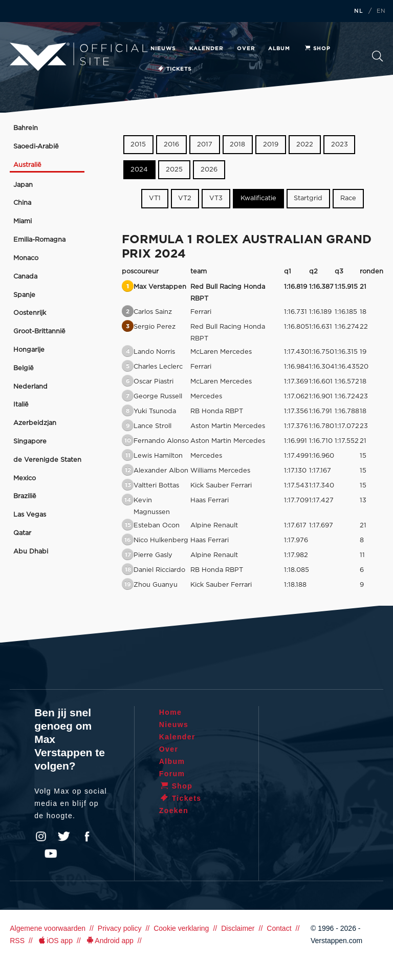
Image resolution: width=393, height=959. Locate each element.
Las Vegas (29, 515)
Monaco (25, 258)
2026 (209, 169)
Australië (27, 165)
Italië (21, 404)
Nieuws (163, 48)
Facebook (87, 836)
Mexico (24, 478)
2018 (237, 144)
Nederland (30, 386)
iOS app (55, 940)
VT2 (184, 198)
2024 (139, 169)
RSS (17, 940)
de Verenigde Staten (47, 460)
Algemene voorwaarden (47, 928)
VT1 (155, 198)
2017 (204, 144)
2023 (339, 144)
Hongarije (29, 350)
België (23, 368)
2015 (138, 144)
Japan (23, 185)
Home (170, 712)
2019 (270, 144)
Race (348, 198)
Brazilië (24, 496)
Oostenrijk (29, 313)
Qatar (22, 533)
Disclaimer (237, 928)
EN (381, 11)
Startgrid (308, 198)
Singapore (30, 441)
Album (279, 48)
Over (246, 48)
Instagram (41, 836)
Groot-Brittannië (39, 331)
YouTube (50, 853)
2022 (304, 144)
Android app (109, 940)
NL (358, 11)
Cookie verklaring (181, 928)
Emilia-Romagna (39, 240)
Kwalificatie (258, 198)
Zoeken (377, 56)
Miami (22, 221)
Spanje (24, 295)
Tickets (174, 69)
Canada (25, 276)
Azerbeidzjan (34, 423)
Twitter (64, 836)
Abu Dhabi (30, 551)
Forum (172, 774)
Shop (317, 48)
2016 (171, 144)
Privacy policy (120, 928)
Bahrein (25, 128)
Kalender (206, 48)
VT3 (216, 198)
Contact (279, 928)
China (22, 203)
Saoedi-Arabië (36, 146)
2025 (174, 169)
